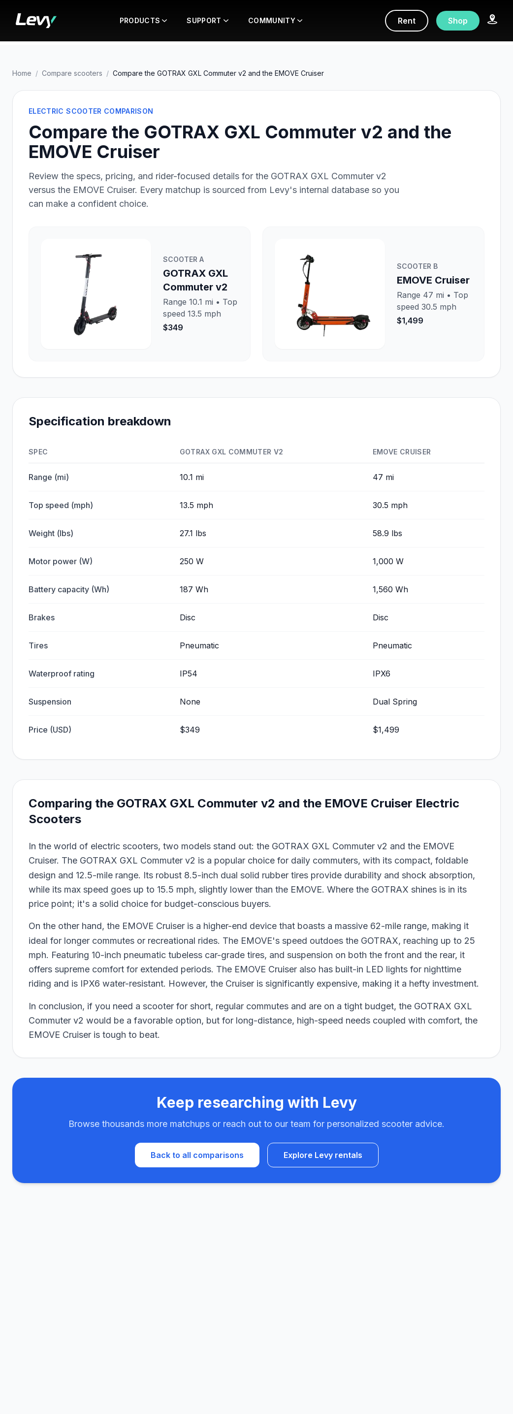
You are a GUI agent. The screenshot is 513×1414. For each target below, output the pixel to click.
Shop (458, 21)
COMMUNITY (275, 20)
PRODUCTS (143, 20)
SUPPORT (207, 20)
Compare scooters (72, 73)
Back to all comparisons (197, 1155)
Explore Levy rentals (323, 1155)
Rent (407, 21)
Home (22, 73)
